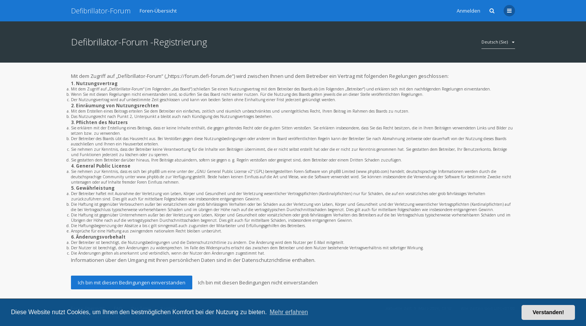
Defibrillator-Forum (100, 10)
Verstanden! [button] (548, 312)
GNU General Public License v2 (224, 171)
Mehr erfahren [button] (289, 312)
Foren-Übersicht (158, 10)
